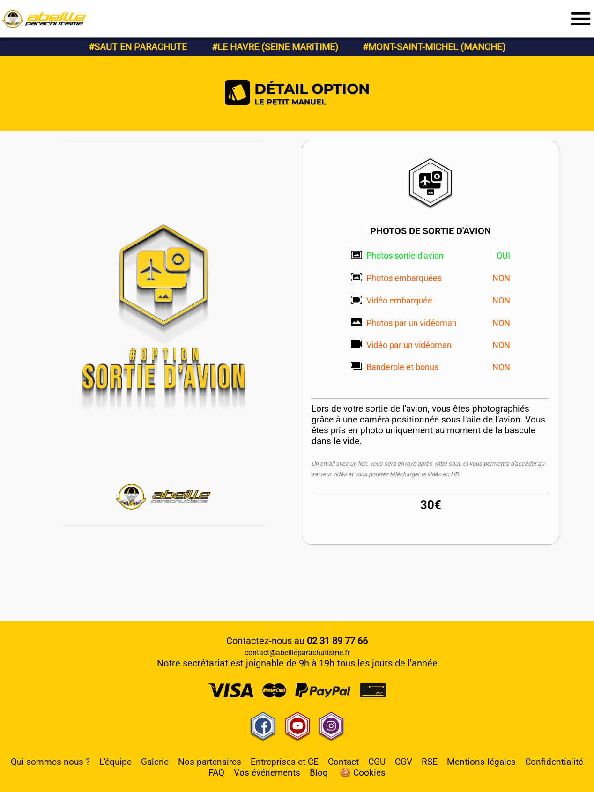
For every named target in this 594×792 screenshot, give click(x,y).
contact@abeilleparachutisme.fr (297, 652)
